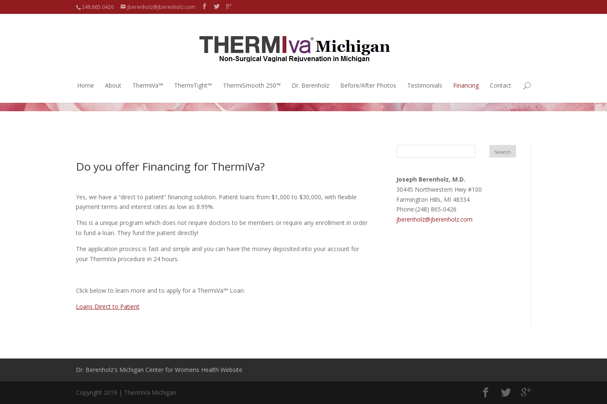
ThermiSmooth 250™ (252, 76)
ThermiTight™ (193, 76)
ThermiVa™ (147, 76)
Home (85, 76)
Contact (500, 76)
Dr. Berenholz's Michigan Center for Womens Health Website (159, 370)
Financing (466, 76)
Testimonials (424, 76)
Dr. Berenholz (310, 76)
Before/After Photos (368, 76)
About (113, 76)
